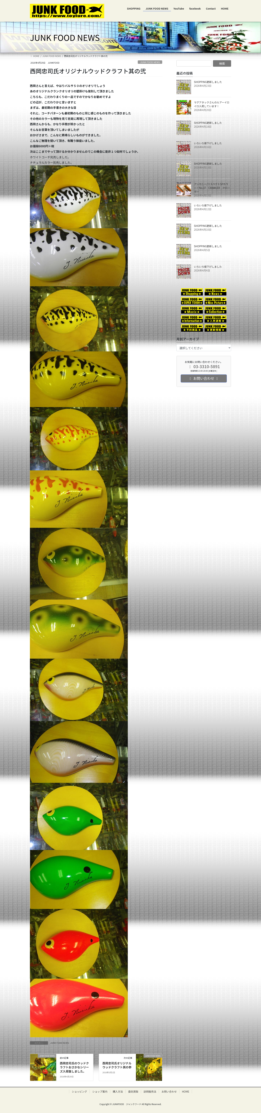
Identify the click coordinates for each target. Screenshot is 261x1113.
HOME (185, 1091)
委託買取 (133, 1091)
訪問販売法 (150, 1091)
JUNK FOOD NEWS (150, 62)
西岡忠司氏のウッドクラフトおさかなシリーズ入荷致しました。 (74, 1067)
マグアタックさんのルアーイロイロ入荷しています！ (211, 104)
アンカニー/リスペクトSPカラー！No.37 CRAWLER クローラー (212, 187)
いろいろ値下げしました (208, 143)
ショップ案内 (99, 1091)
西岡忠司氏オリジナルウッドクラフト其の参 (116, 1065)
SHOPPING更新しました (208, 82)
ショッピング (79, 1091)
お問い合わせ (169, 1091)
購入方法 (118, 1091)
